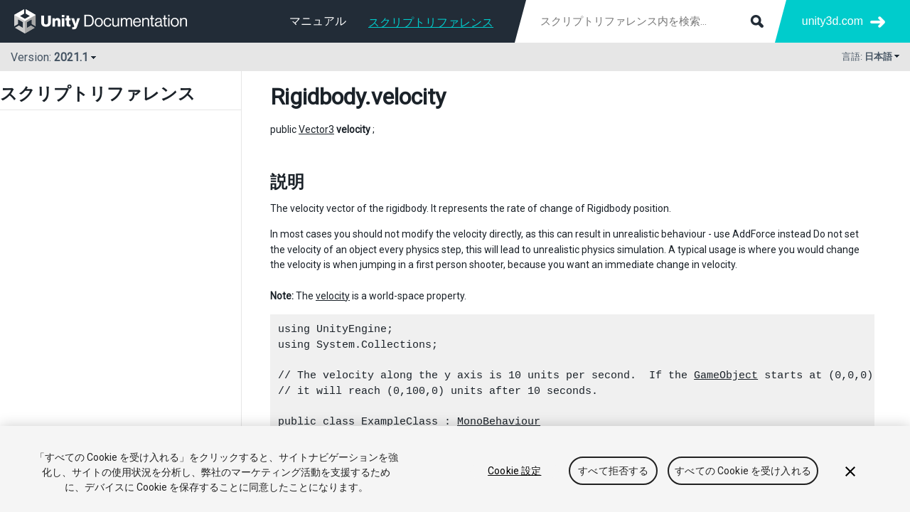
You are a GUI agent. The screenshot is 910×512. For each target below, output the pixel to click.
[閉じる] (850, 471)
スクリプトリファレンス (430, 22)
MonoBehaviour (498, 422)
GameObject (726, 375)
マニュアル (317, 21)
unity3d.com (832, 21)
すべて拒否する (613, 470)
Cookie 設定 (514, 470)
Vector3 (316, 129)
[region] (455, 469)
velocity (333, 296)
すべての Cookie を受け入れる (743, 470)
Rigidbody (317, 96)
